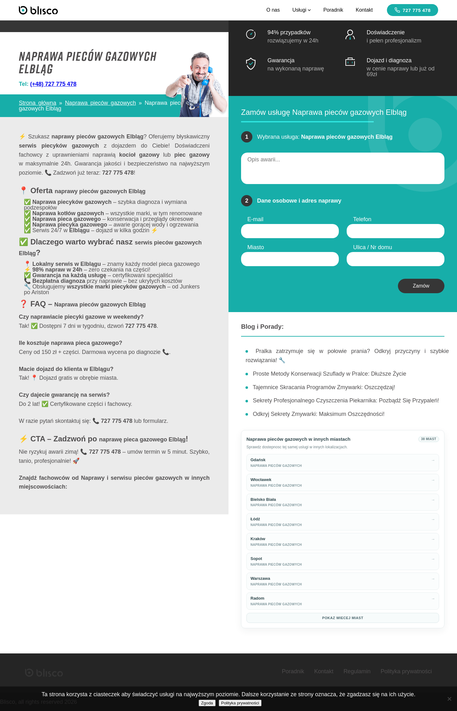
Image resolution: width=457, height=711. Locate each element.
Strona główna (37, 103)
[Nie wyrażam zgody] (449, 699)
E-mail (255, 219)
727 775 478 (412, 10)
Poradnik (333, 10)
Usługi (301, 10)
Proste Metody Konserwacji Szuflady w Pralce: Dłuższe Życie (329, 374)
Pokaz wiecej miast (342, 618)
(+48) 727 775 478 (53, 84)
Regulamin (357, 671)
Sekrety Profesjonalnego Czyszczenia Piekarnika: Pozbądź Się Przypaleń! (346, 400)
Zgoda (207, 703)
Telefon (362, 219)
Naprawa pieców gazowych (100, 103)
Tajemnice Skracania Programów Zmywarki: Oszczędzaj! (324, 387)
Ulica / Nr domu (372, 247)
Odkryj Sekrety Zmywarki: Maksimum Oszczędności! (318, 414)
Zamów (421, 285)
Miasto (255, 247)
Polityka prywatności (406, 671)
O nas (273, 10)
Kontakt (364, 10)
